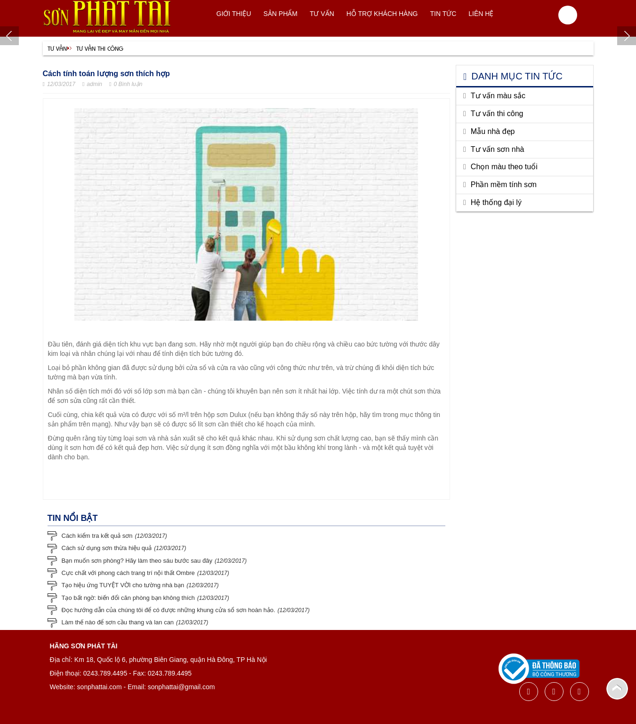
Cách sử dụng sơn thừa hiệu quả (107, 547)
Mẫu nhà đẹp (493, 131)
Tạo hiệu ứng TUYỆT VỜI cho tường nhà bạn (123, 585)
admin (92, 84)
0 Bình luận (125, 84)
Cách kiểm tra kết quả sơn (97, 535)
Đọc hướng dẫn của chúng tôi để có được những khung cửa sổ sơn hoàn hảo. (168, 610)
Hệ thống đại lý (496, 202)
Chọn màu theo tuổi (504, 167)
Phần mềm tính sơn (504, 185)
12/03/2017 (59, 84)
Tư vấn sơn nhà (497, 149)
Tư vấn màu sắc (498, 96)
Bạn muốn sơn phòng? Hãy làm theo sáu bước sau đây (137, 560)
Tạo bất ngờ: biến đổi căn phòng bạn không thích (128, 597)
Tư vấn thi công (99, 48)
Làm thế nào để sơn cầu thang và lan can (118, 622)
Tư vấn (57, 48)
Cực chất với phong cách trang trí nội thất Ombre (128, 572)
